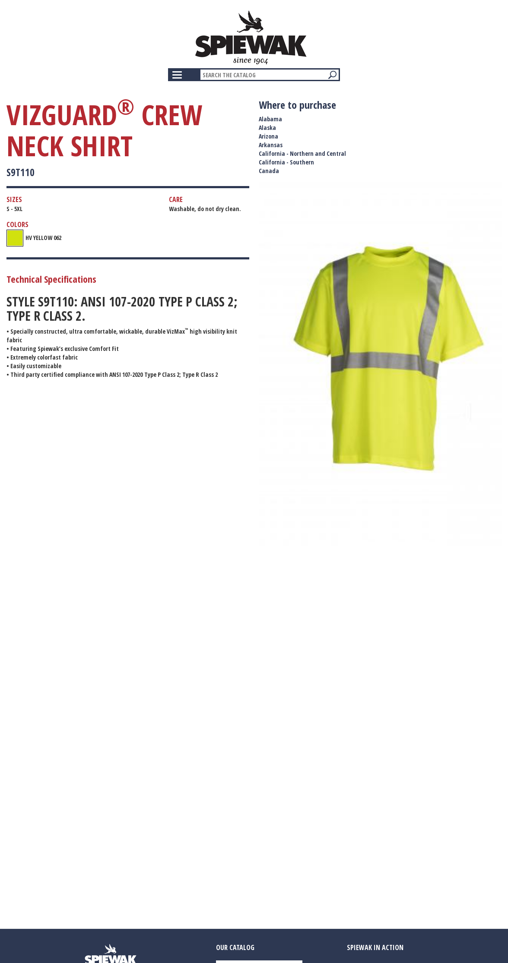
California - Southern (286, 162)
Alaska (267, 127)
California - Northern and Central (302, 153)
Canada (269, 171)
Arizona (268, 136)
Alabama (270, 119)
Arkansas (271, 145)
